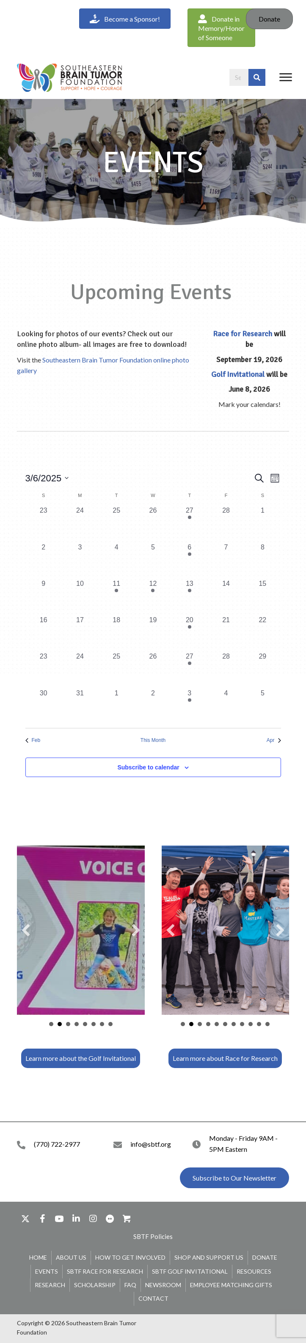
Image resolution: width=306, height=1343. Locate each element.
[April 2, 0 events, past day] (153, 706)
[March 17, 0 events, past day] (80, 633)
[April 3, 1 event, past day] (189, 706)
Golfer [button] (51, 1024)
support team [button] (242, 1024)
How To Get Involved (130, 1257)
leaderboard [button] (76, 1024)
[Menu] (285, 77)
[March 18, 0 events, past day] (116, 633)
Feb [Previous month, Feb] (33, 740)
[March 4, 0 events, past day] (116, 560)
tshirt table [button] (191, 1024)
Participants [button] (85, 1024)
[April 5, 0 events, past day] (262, 706)
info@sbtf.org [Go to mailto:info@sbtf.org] (150, 1144)
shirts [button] (225, 1024)
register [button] (267, 1024)
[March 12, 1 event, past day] (153, 597)
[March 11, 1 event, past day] (116, 597)
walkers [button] (250, 1024)
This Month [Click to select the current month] (153, 740)
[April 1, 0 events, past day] (116, 706)
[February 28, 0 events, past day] (226, 523)
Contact (153, 1298)
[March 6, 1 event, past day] (189, 560)
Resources (254, 1271)
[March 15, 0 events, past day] (262, 597)
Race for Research (242, 333)
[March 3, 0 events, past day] (80, 560)
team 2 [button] (208, 1024)
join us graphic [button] (259, 1024)
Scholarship (95, 1284)
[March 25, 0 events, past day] (116, 669)
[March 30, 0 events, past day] (43, 706)
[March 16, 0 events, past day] (43, 633)
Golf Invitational (238, 374)
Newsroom (163, 1284)
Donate (269, 19)
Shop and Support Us (208, 1257)
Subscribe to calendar (148, 767)
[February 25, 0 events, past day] (116, 523)
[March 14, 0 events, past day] (226, 597)
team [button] (68, 1024)
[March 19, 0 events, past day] (153, 633)
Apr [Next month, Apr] (274, 740)
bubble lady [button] (200, 1024)
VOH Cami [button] (60, 1024)
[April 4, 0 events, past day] (226, 706)
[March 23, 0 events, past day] (43, 669)
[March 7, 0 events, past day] (226, 560)
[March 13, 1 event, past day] (189, 597)
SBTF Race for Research (105, 1271)
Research (50, 1284)
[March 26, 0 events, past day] (153, 669)
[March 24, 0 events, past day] (80, 669)
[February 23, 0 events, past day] (43, 523)
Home (38, 1257)
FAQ (130, 1284)
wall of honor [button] (234, 1024)
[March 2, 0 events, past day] (43, 560)
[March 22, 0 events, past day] (262, 633)
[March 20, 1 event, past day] (189, 633)
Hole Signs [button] (110, 1024)
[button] (221, 27)
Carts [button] (93, 1024)
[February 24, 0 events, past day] (80, 523)
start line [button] (217, 1024)
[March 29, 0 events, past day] (262, 669)
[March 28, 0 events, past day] (226, 669)
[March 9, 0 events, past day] (43, 597)
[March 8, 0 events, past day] (262, 560)
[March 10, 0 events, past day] (80, 597)
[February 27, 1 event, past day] (189, 523)
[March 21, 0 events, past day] (226, 633)
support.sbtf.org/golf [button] (102, 1024)
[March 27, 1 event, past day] (189, 669)
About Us (71, 1257)
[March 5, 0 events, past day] (153, 560)
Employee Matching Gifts (231, 1284)
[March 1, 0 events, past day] (262, 523)
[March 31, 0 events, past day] (80, 706)
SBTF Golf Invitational (190, 1271)
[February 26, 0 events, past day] (153, 523)
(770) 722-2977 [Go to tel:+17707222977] (57, 1144)
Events (46, 1271)
